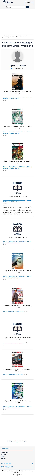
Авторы (10, 36)
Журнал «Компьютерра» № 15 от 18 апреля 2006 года (17, 271)
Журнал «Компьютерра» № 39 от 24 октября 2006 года (17, 127)
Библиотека (4, 452)
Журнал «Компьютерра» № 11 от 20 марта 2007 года (17, 338)
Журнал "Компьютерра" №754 (17, 196)
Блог (2, 456)
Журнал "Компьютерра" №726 (17, 237)
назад (10, 441)
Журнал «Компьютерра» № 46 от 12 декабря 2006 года (17, 306)
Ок (13, 474)
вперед (24, 441)
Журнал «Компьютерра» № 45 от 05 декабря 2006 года (17, 370)
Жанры (3, 454)
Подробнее (18, 474)
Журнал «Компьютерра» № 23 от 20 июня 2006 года (17, 162)
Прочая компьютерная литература (14, 97)
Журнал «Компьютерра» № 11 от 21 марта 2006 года (17, 401)
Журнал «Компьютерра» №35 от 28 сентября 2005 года (17, 92)
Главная (5, 36)
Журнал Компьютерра (21, 36)
